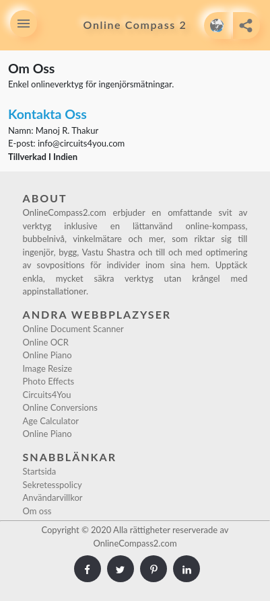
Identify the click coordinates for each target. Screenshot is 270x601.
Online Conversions (60, 407)
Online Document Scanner (73, 328)
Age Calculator (51, 420)
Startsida (40, 471)
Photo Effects (49, 381)
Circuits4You (47, 394)
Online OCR (46, 342)
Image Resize (48, 368)
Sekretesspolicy (52, 484)
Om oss (37, 511)
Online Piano (47, 355)
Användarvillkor (53, 497)
